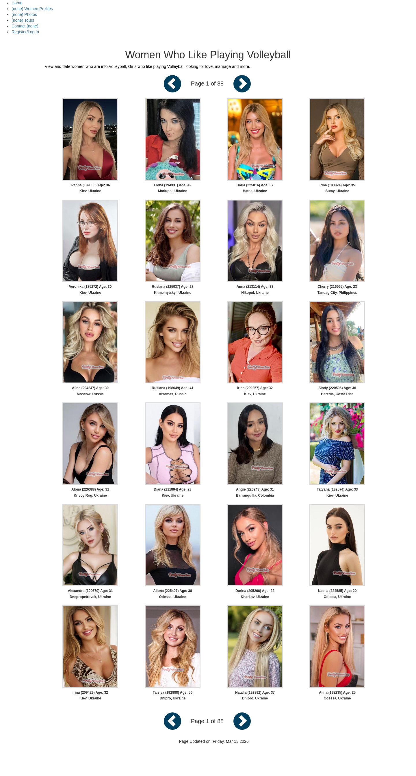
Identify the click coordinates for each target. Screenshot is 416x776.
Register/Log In (25, 31)
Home (17, 3)
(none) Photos (24, 14)
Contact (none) (25, 26)
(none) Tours (23, 20)
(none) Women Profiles (32, 8)
